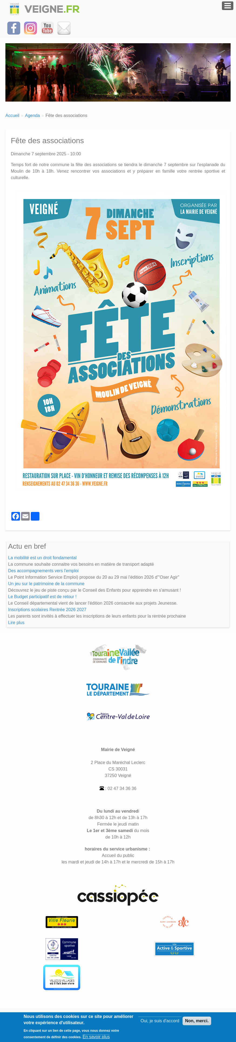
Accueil (12, 115)
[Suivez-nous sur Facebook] (14, 27)
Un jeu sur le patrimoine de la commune (46, 583)
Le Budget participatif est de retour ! (42, 596)
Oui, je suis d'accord (159, 1022)
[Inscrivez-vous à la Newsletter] (64, 27)
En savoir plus (96, 1038)
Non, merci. (196, 1022)
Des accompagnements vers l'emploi (43, 570)
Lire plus (16, 622)
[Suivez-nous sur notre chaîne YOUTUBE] (47, 27)
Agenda (32, 115)
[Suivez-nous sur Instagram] (30, 27)
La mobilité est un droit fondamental (42, 557)
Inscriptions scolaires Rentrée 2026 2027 (47, 609)
